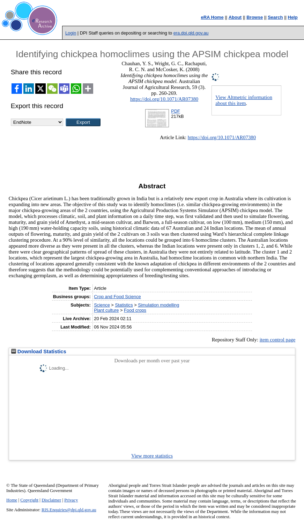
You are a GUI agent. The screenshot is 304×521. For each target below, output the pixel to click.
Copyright (29, 500)
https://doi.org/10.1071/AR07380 (164, 99)
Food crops (135, 310)
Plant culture (106, 310)
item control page (278, 339)
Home (11, 500)
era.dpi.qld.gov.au (191, 33)
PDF (175, 111)
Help (293, 17)
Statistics (124, 305)
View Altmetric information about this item (243, 100)
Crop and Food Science (117, 296)
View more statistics (152, 456)
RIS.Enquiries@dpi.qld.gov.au (69, 509)
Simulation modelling (158, 305)
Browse (254, 17)
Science (102, 305)
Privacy (71, 500)
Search (275, 17)
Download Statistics (38, 351)
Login (70, 33)
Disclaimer (51, 500)
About (235, 17)
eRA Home (212, 17)
